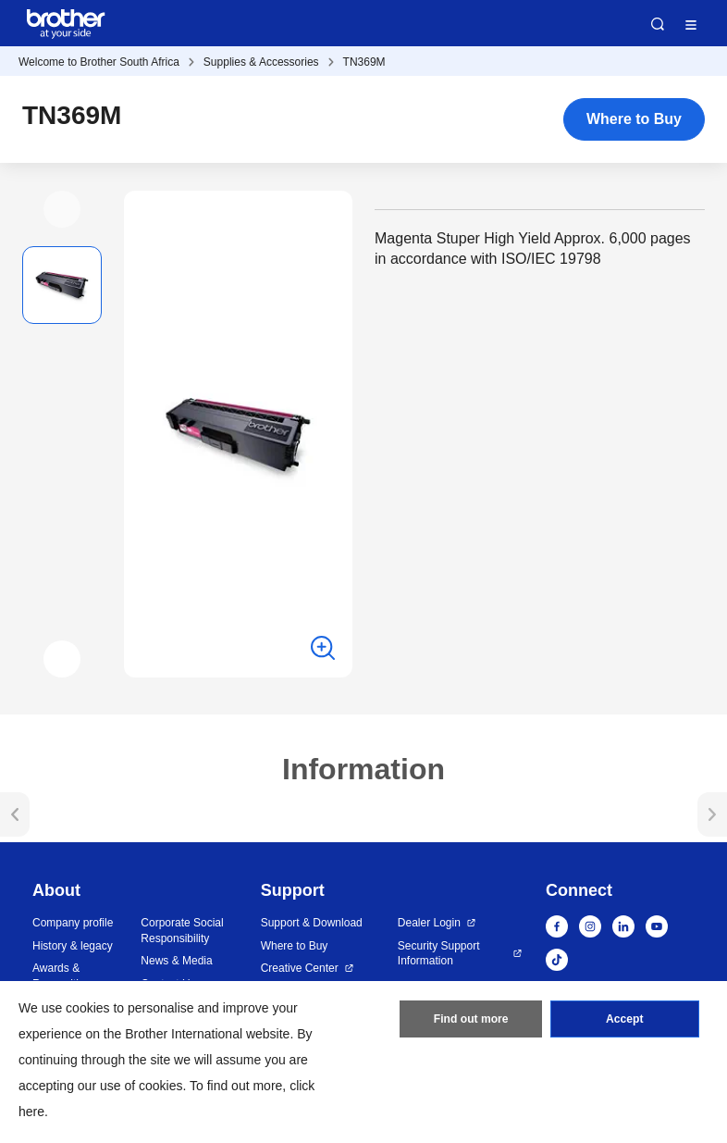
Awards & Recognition (61, 976)
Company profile (72, 922)
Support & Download (312, 922)
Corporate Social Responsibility (182, 930)
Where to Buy (634, 119)
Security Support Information (439, 953)
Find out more (471, 1019)
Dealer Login (429, 922)
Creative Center (300, 968)
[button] (61, 209)
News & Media (176, 960)
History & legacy (72, 945)
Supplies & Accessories (261, 62)
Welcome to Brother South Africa (98, 62)
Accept (624, 1019)
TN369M (364, 62)
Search (657, 24)
